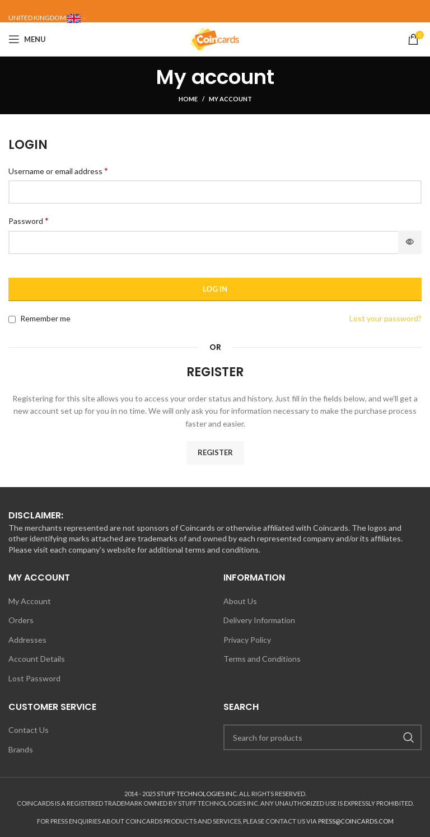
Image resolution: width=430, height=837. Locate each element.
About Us (240, 601)
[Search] (322, 737)
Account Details (36, 658)
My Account (29, 601)
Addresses (27, 639)
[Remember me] (12, 319)
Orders (21, 620)
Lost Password (34, 678)
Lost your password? (385, 318)
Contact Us (28, 730)
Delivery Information (259, 620)
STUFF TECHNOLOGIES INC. (197, 793)
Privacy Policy (247, 639)
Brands (20, 749)
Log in (215, 288)
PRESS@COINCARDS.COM (356, 821)
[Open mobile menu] (27, 39)
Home (188, 98)
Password (28, 220)
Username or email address (58, 170)
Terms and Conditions (262, 658)
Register (215, 452)
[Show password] (410, 242)
